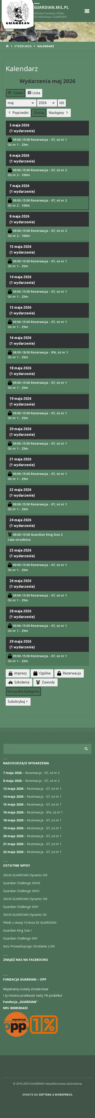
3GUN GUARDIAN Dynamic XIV (25, 875)
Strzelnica (23, 46)
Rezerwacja (68, 673)
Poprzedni (18, 113)
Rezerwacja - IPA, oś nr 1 (45, 812)
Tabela (15, 93)
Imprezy (17, 673)
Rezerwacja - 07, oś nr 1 (44, 788)
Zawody (45, 682)
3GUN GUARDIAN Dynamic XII (24, 914)
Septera (44, 1094)
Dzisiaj (39, 113)
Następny (59, 113)
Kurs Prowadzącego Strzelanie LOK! (29, 946)
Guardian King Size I (17, 930)
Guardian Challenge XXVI (20, 907)
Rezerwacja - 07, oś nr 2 (42, 773)
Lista (33, 93)
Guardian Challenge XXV (20, 938)
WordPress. (64, 1094)
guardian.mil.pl (51, 7)
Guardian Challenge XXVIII (21, 883)
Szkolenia (18, 682)
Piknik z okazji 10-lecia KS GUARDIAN (29, 922)
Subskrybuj (18, 702)
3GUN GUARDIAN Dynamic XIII (25, 899)
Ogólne (42, 673)
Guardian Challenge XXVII (21, 891)
